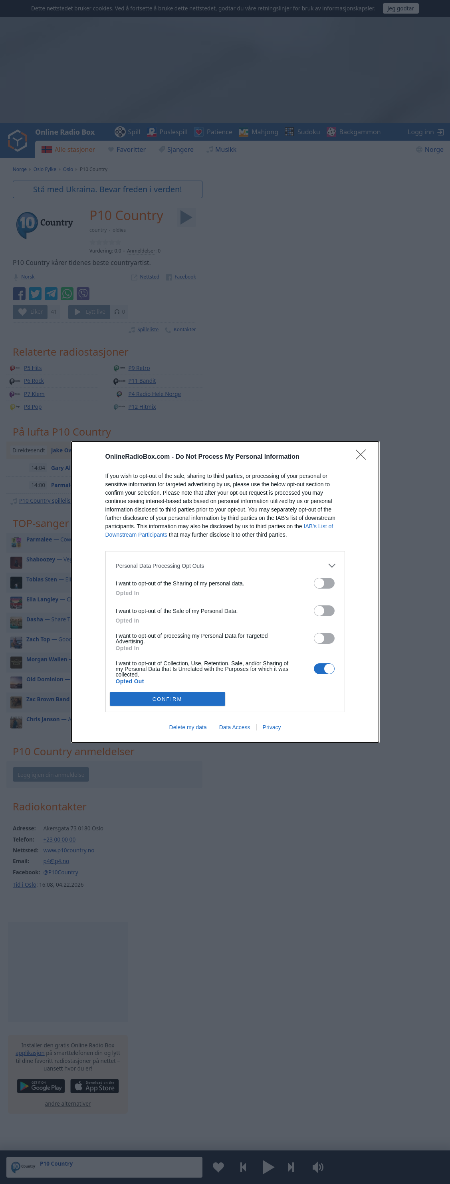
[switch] (324, 583)
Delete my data (188, 727)
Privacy (272, 727)
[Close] (363, 457)
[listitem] (225, 565)
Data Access (234, 727)
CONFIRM (167, 699)
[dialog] (225, 592)
